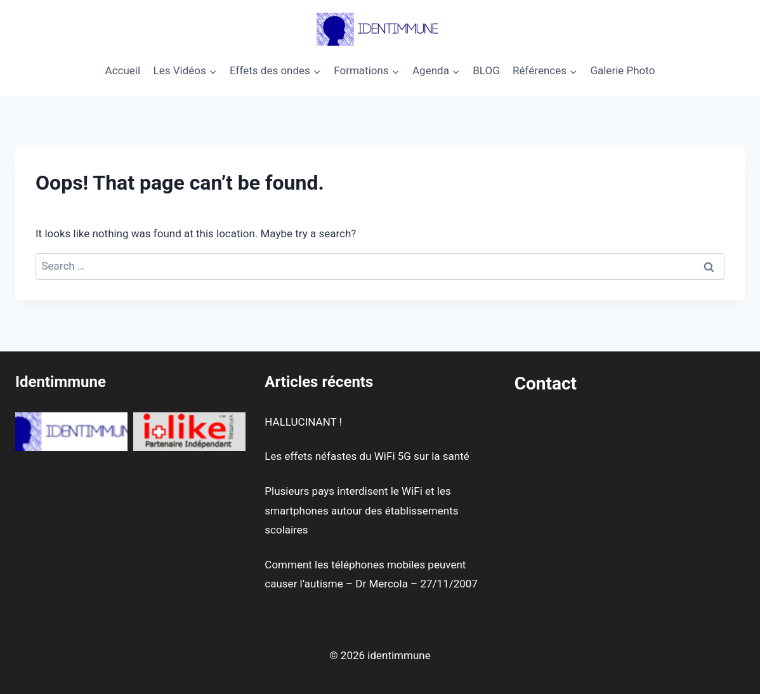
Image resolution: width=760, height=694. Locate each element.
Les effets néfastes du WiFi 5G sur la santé (367, 456)
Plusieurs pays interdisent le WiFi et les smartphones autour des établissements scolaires (361, 510)
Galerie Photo (622, 70)
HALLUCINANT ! (303, 422)
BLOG (486, 70)
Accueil (123, 70)
